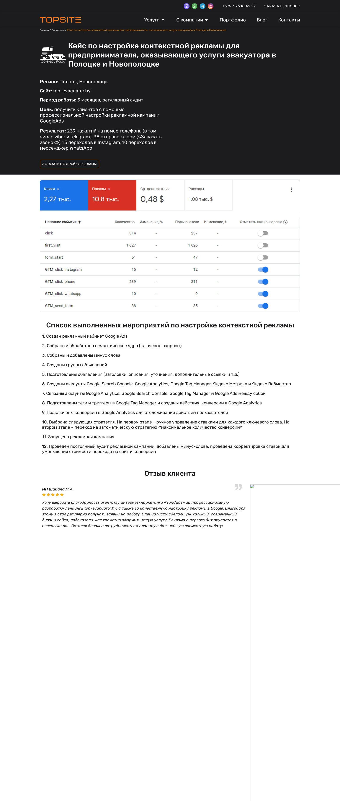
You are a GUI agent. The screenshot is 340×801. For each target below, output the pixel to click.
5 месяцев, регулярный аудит (93, 100)
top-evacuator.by (66, 91)
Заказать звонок (282, 6)
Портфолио (60, 30)
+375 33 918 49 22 (239, 6)
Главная (45, 30)
